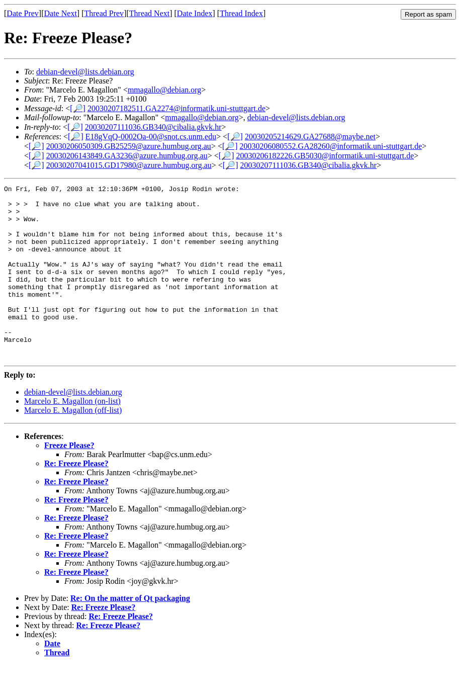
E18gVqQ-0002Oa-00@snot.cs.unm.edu (150, 136)
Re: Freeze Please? (76, 498)
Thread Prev (104, 13)
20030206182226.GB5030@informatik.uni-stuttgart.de (325, 155)
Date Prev (23, 13)
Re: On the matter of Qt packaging (130, 633)
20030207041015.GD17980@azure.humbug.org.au (129, 165)
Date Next (60, 13)
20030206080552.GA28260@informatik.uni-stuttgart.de (331, 146)
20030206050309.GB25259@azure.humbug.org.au (128, 146)
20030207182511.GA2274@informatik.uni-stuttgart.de (176, 108)
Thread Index (241, 13)
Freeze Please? (69, 480)
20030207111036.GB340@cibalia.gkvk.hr (153, 127)
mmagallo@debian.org (164, 89)
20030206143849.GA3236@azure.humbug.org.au (127, 155)
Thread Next (149, 13)
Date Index (195, 13)
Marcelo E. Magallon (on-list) (72, 435)
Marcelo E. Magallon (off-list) (73, 445)
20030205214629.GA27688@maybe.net (310, 136)
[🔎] (77, 108)
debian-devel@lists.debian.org (85, 71)
